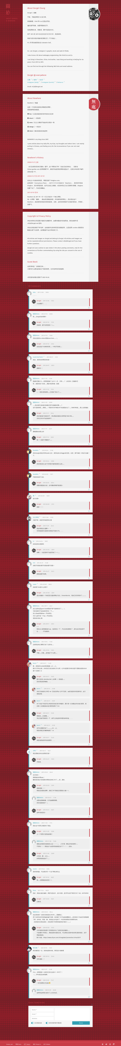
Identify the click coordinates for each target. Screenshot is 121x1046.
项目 (38, 1042)
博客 (19, 1042)
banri (35, 663)
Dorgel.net (10, 1042)
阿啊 (113, 1042)
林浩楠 (36, 948)
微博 (106, 1042)
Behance (61, 82)
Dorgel (39, 301)
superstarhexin (38, 357)
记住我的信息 (36, 1023)
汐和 (35, 751)
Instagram (110, 1042)
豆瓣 (102, 1042)
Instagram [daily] (33, 82)
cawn (35, 584)
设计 (48, 1042)
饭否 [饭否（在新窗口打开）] (42, 80)
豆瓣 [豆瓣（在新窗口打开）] (29, 80)
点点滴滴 (36, 517)
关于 (28, 1042)
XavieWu (36, 450)
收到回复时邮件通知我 (54, 1023)
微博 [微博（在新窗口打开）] (36, 80)
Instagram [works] (48, 82)
